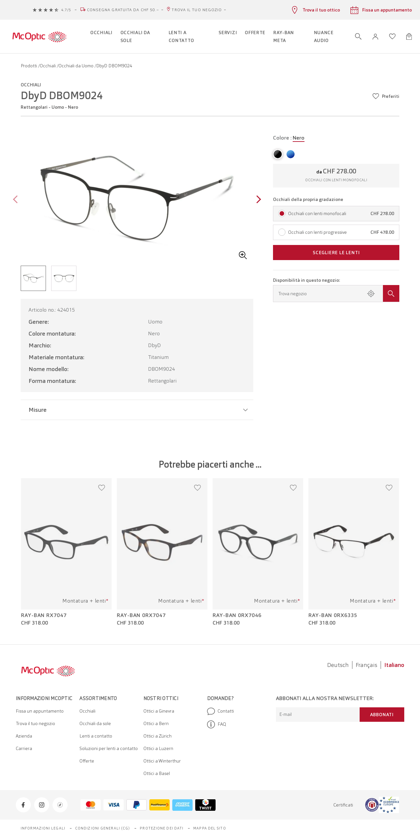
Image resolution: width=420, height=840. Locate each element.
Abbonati (382, 715)
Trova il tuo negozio (197, 9)
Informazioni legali (43, 828)
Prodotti (29, 66)
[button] (375, 36)
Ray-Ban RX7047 (44, 615)
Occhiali (48, 66)
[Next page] (257, 200)
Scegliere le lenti (336, 252)
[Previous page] (17, 200)
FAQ (216, 724)
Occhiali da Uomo (76, 66)
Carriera (24, 748)
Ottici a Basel (156, 773)
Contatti (220, 711)
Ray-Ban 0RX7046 (237, 615)
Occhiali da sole (95, 723)
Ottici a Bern (156, 723)
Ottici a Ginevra (158, 711)
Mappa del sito (209, 828)
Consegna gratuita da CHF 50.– (123, 9)
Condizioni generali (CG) (102, 828)
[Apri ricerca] (358, 36)
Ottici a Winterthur (162, 761)
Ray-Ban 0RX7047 (141, 615)
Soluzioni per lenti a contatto (108, 748)
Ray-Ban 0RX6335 (332, 615)
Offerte (86, 761)
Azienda (24, 736)
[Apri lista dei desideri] (392, 36)
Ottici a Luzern (158, 748)
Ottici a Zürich (157, 736)
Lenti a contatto (95, 736)
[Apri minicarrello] (409, 36)
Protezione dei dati (161, 828)
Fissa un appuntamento (40, 711)
